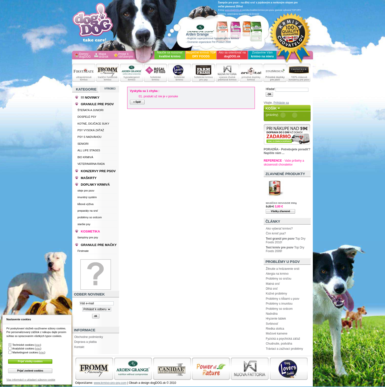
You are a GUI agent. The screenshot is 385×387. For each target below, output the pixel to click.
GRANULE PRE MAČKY (99, 245)
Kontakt (79, 347)
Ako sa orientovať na (232, 54)
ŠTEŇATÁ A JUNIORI (90, 110)
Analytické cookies (23, 348)
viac (37, 344)
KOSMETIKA (90, 231)
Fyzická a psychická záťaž (283, 338)
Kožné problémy (276, 293)
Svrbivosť (272, 323)
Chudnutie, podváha (279, 343)
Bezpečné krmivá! (201, 54)
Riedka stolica (275, 328)
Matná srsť (273, 283)
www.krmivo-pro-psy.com (110, 383)
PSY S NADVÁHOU (89, 136)
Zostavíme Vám (262, 54)
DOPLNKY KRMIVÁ (95, 184)
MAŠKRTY (88, 178)
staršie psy (83, 224)
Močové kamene (276, 333)
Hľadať (270, 89)
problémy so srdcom (89, 217)
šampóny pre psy (87, 237)
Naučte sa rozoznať (170, 54)
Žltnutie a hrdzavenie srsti (282, 269)
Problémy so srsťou (278, 278)
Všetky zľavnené (280, 211)
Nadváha (271, 313)
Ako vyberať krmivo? (279, 228)
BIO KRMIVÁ (85, 157)
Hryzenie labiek (276, 318)
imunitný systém (87, 197)
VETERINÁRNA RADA (91, 163)
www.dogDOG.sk (233, 10)
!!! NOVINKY (90, 97)
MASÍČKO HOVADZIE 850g (281, 203)
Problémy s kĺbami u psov (282, 298)
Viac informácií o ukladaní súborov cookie (30, 379)
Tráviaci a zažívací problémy (284, 348)
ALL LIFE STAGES (88, 150)
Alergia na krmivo (277, 273)
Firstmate (83, 250)
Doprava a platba (85, 342)
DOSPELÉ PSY (86, 116)
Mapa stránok (103, 55)
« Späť (137, 102)
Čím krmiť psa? (276, 233)
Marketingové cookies (25, 352)
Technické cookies (23, 344)
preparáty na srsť (87, 210)
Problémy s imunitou (279, 303)
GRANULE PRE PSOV (97, 104)
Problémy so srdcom (279, 308)
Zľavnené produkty (285, 174)
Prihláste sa (281, 102)
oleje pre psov (85, 190)
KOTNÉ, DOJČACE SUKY (93, 123)
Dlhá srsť (272, 288)
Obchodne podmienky (88, 337)
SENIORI (82, 143)
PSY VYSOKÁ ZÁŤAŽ (90, 130)
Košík (271, 108)
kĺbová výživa (85, 204)
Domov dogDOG (85, 55)
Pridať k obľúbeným (125, 55)
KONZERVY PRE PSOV (98, 171)
